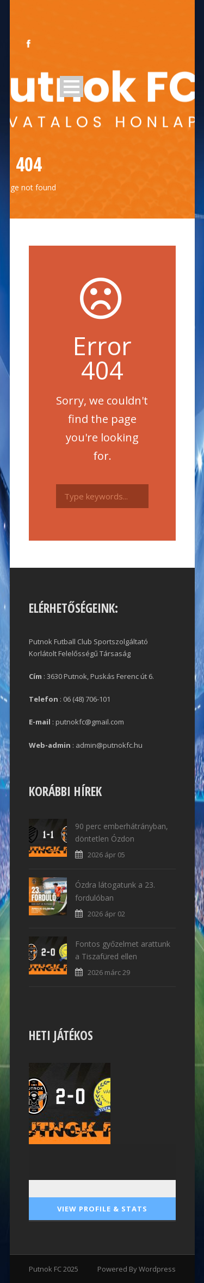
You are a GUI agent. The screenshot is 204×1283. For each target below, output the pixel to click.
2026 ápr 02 (106, 914)
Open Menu (71, 86)
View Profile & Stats (102, 1209)
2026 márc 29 (109, 972)
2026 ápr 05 (106, 854)
